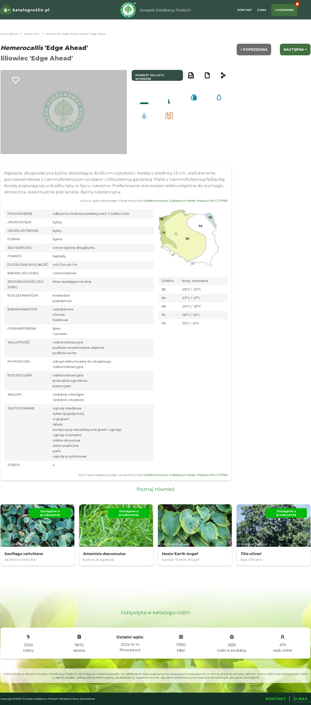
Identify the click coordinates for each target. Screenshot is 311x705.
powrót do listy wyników (149, 77)
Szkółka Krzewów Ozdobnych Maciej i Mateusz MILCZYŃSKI (185, 200)
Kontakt (244, 10)
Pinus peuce (130, 650)
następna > (295, 49)
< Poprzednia (254, 49)
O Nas (261, 10)
